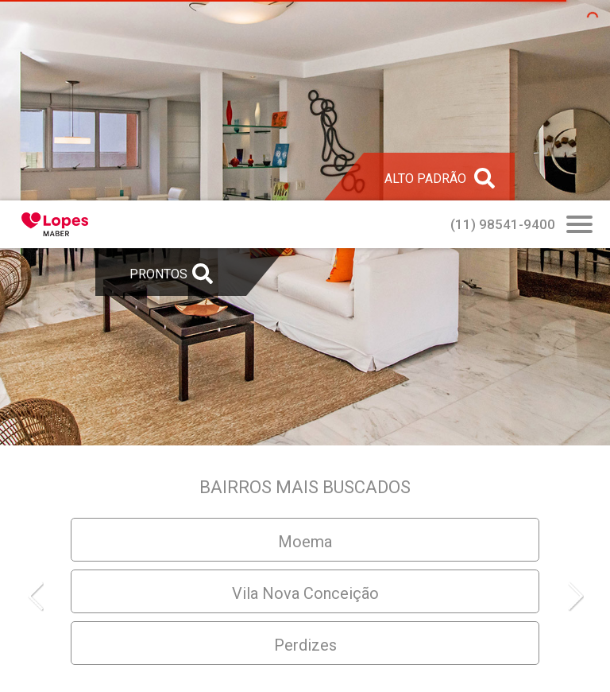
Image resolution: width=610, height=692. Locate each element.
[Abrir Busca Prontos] (579, 226)
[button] (43, 595)
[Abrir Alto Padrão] (439, 176)
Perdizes (305, 645)
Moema (305, 541)
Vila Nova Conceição (305, 593)
